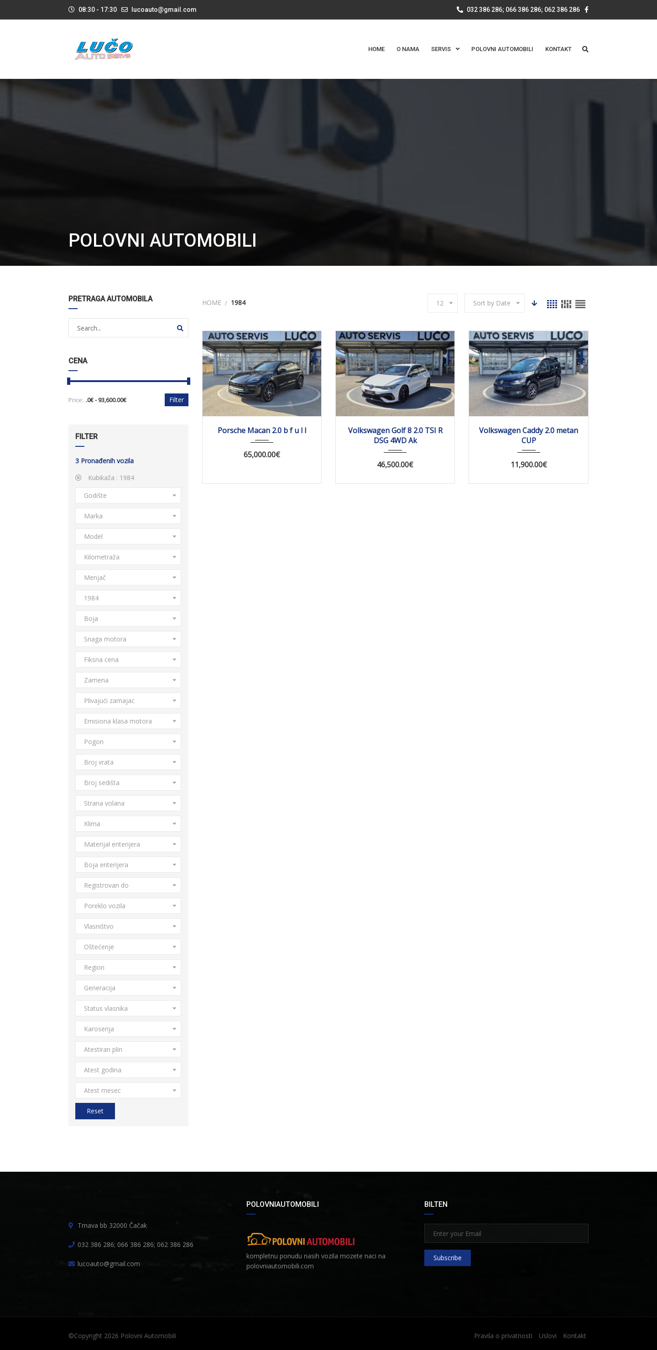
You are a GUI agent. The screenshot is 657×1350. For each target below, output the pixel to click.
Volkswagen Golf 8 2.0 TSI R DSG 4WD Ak (395, 435)
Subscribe (447, 1257)
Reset (95, 1111)
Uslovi (548, 1335)
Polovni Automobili (148, 1335)
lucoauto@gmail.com (164, 9)
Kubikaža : (104, 477)
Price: (75, 400)
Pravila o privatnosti (503, 1335)
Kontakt (574, 1335)
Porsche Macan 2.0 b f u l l (262, 430)
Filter (176, 399)
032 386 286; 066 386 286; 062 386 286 (518, 9)
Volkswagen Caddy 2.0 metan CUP (528, 435)
